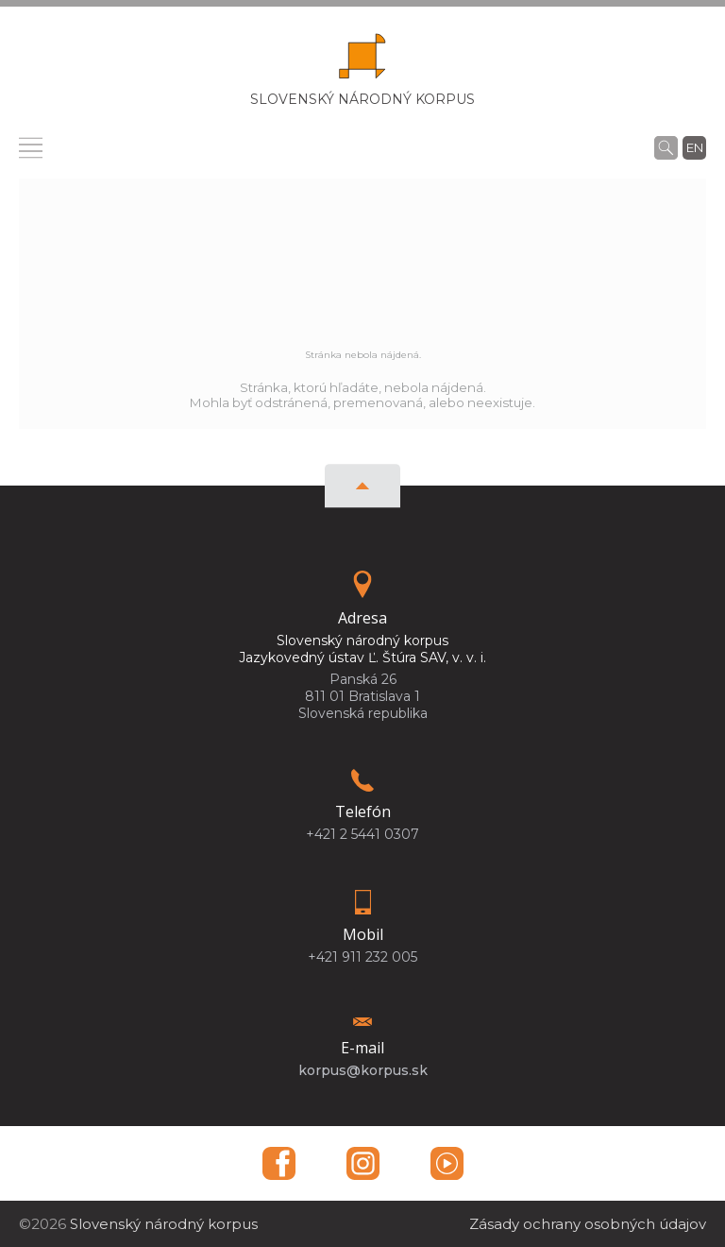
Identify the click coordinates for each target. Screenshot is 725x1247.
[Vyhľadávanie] (666, 147)
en (694, 147)
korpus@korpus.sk (363, 1070)
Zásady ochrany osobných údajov (587, 1224)
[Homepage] (362, 62)
